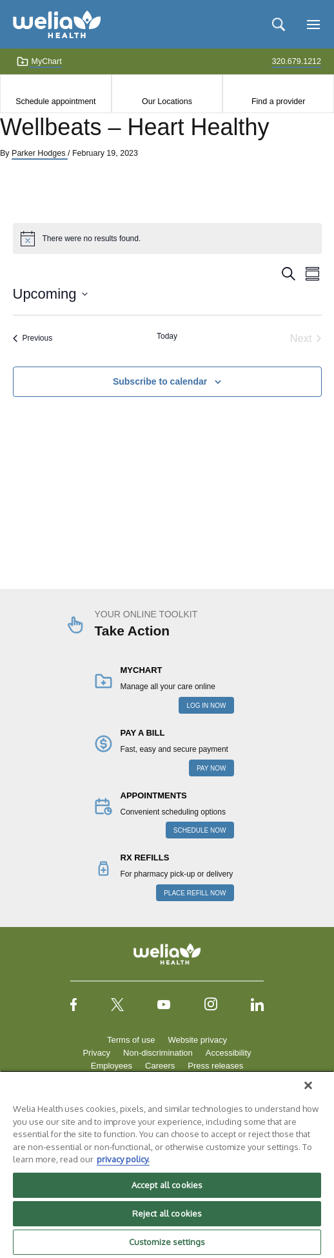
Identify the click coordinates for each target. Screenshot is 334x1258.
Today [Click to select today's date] (167, 336)
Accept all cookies (167, 1185)
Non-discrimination (158, 1053)
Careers (160, 1066)
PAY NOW (211, 768)
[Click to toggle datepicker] (50, 293)
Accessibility (228, 1053)
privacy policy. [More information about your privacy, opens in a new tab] (123, 1159)
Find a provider (278, 101)
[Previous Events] (33, 338)
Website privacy (197, 1040)
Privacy (96, 1053)
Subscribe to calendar (160, 381)
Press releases (215, 1066)
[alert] (167, 238)
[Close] (308, 1085)
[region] (167, 1164)
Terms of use (131, 1040)
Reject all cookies (167, 1213)
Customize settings (167, 1242)
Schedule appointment (55, 101)
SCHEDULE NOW (199, 830)
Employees (111, 1066)
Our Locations (167, 101)
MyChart (39, 61)
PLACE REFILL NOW (195, 893)
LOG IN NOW (206, 705)
